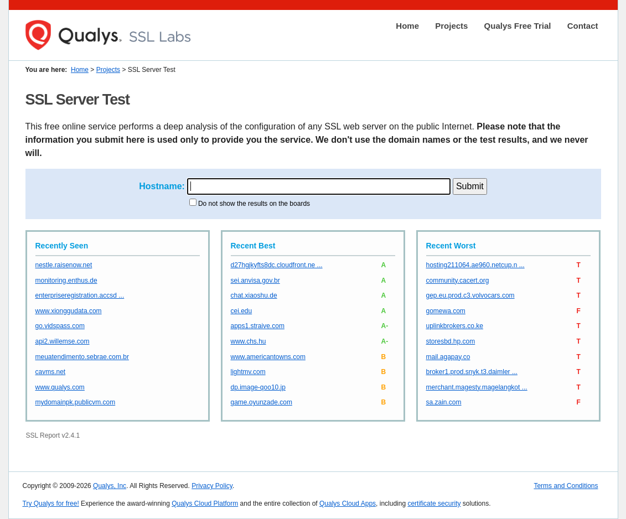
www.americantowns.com (268, 357)
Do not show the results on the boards (254, 203)
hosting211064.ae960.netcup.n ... (475, 265)
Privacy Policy (212, 486)
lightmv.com (248, 372)
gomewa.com (445, 311)
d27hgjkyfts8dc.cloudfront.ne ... (277, 265)
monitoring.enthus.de (66, 280)
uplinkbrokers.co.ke (454, 326)
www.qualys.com (60, 387)
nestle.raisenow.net (63, 265)
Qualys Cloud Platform (205, 503)
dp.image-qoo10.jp (258, 387)
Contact (582, 25)
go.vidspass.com (60, 326)
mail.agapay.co (448, 357)
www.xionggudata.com (68, 311)
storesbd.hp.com (450, 341)
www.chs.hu (248, 341)
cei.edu (241, 311)
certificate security (434, 503)
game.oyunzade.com (261, 402)
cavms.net (50, 372)
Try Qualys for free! (51, 503)
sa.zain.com (444, 402)
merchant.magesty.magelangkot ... (476, 387)
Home (407, 25)
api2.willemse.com (62, 341)
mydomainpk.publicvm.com (75, 402)
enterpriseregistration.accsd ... (80, 295)
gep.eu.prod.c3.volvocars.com (470, 295)
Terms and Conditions (566, 486)
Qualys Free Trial (517, 25)
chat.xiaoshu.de (254, 295)
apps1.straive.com (257, 326)
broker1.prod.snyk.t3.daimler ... (472, 372)
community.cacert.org (457, 280)
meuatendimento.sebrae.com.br (82, 357)
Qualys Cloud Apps (347, 503)
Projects (451, 25)
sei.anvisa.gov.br (255, 280)
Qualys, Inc (109, 486)
